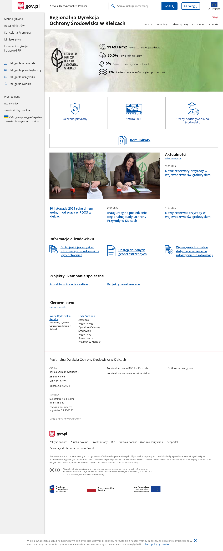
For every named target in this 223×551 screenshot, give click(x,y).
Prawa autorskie (129, 488)
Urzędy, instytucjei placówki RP (16, 48)
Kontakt (214, 24)
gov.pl (59, 480)
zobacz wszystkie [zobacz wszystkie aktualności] (174, 158)
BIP (114, 488)
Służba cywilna (80, 488)
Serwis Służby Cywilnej (17, 110)
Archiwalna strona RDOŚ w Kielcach (128, 414)
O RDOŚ (148, 24)
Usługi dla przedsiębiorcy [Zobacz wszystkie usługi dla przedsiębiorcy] (22, 70)
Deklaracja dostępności (182, 414)
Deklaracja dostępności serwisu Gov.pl (72, 494)
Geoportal (173, 488)
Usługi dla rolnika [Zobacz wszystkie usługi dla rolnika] (17, 84)
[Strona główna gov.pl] (29, 6)
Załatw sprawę (180, 24)
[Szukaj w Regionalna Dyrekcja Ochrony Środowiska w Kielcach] (135, 6)
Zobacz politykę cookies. (156, 544)
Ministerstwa (12, 39)
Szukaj (169, 6)
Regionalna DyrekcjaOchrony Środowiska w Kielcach (88, 20)
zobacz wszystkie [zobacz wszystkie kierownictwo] (58, 329)
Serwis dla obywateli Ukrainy (23, 119)
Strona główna (17, 19)
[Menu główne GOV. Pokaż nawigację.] (6, 6)
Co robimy (162, 24)
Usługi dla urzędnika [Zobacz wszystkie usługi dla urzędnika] (19, 77)
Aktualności (199, 24)
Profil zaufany (12, 96)
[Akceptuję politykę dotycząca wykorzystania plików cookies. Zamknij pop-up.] (195, 540)
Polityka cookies (59, 488)
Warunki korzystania (152, 488)
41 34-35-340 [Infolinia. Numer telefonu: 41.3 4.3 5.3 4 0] (57, 449)
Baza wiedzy (11, 103)
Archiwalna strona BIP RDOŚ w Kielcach (130, 419)
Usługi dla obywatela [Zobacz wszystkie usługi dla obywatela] (19, 63)
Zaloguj (193, 7)
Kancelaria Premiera (17, 32)
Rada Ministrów (14, 26)
